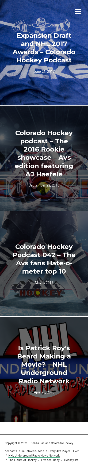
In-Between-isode (33, 451)
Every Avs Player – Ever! (64, 451)
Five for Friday (50, 460)
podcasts (11, 451)
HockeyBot (71, 460)
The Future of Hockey (22, 460)
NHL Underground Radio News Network (34, 455)
